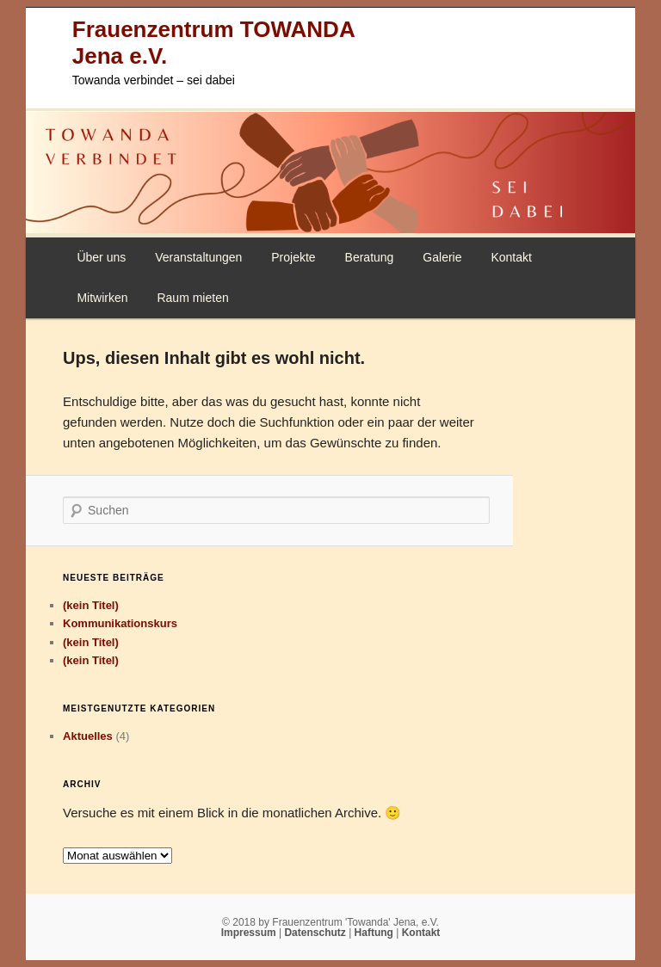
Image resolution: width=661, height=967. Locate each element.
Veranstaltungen (198, 257)
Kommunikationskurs (120, 623)
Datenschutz (316, 933)
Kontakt (511, 257)
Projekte (293, 257)
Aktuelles (88, 736)
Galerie (442, 257)
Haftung (376, 933)
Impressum (250, 933)
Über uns (101, 257)
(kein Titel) (91, 605)
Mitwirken (102, 298)
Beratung (369, 257)
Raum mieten (192, 298)
